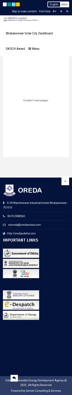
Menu (33, 49)
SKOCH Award (15, 49)
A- (67, 11)
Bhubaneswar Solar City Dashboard (29, 33)
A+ (54, 11)
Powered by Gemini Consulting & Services (36, 390)
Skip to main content (24, 11)
